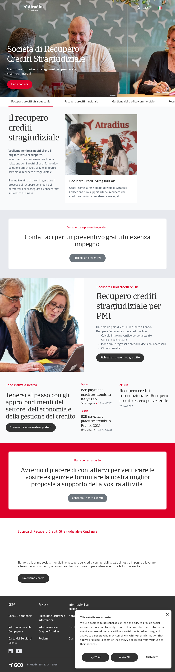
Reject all (95, 657)
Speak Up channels (20, 616)
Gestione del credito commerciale (133, 101)
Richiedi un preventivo (87, 266)
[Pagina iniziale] (75, 7)
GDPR (11, 604)
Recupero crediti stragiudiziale (30, 101)
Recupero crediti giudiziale (81, 101)
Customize (152, 657)
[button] (14, 8)
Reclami (43, 638)
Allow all (124, 657)
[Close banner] (167, 615)
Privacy (43, 604)
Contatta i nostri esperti (87, 506)
